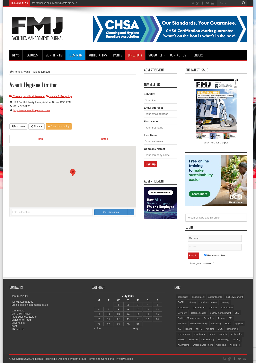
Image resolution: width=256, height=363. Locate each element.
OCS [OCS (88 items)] (220, 329)
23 (127, 319)
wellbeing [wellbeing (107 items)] (221, 345)
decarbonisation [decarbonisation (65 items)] (198, 313)
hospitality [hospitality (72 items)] (216, 323)
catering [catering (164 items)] (192, 302)
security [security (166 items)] (223, 334)
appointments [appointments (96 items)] (215, 297)
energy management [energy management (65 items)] (220, 313)
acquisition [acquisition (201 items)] (183, 297)
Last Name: (151, 135)
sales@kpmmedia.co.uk (33, 304)
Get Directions (111, 212)
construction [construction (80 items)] (199, 307)
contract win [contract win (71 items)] (227, 307)
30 (127, 324)
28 (108, 324)
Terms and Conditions (101, 358)
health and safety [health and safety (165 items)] (199, 323)
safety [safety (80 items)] (212, 334)
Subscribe (156, 55)
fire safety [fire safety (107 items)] (209, 318)
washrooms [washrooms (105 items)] (183, 345)
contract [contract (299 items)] (213, 307)
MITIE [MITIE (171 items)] (199, 329)
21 (108, 319)
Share (36, 126)
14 (108, 314)
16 (127, 314)
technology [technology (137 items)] (223, 339)
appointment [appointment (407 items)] (198, 297)
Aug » (136, 328)
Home (15, 71)
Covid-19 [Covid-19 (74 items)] (182, 313)
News (15, 55)
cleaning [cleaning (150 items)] (224, 302)
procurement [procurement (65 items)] (184, 334)
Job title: (149, 94)
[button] (73, 173)
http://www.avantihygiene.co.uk (32, 110)
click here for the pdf (216, 142)
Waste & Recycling (59, 96)
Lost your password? (202, 263)
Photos (103, 138)
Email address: (153, 107)
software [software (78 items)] (193, 339)
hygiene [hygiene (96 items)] (239, 323)
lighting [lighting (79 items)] (188, 329)
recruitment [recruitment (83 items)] (199, 334)
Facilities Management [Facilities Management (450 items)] (189, 318)
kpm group (79, 358)
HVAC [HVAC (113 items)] (228, 323)
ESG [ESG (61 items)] (237, 313)
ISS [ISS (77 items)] (179, 329)
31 (137, 324)
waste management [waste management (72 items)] (203, 345)
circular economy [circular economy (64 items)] (208, 302)
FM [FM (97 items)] (230, 318)
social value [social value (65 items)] (236, 334)
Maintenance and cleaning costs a (50, 3)
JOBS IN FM (75, 55)
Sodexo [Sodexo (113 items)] (181, 339)
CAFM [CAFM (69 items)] (181, 302)
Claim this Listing (59, 126)
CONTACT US (178, 55)
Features (33, 55)
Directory (135, 55)
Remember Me (214, 255)
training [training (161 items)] (236, 339)
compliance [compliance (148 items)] (183, 307)
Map (40, 138)
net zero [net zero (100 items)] (210, 329)
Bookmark (18, 126)
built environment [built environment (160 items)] (234, 297)
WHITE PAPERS (98, 55)
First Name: (151, 121)
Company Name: (154, 148)
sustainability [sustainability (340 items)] (207, 339)
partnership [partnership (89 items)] (232, 329)
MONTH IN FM (54, 55)
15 (118, 314)
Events (117, 55)
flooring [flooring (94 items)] (221, 318)
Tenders (197, 55)
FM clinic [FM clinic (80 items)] (182, 323)
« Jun (97, 328)
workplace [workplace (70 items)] (235, 345)
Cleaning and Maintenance (27, 96)
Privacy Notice (124, 358)
